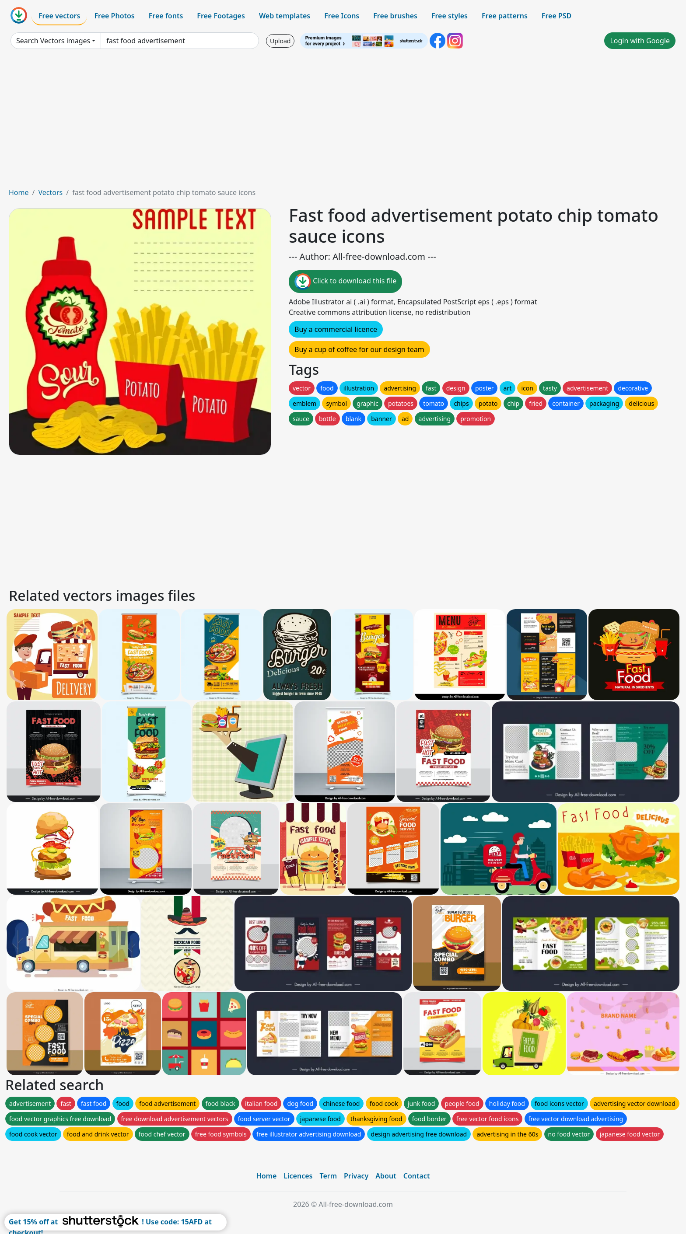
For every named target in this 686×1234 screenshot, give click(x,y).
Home (19, 192)
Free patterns (505, 16)
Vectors (50, 192)
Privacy (356, 1176)
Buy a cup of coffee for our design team (359, 349)
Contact (416, 1176)
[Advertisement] (343, 121)
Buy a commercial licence (335, 329)
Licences (298, 1176)
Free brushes (395, 16)
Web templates (284, 16)
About (385, 1176)
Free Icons (341, 16)
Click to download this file (345, 281)
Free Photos (114, 16)
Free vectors (59, 16)
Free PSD (556, 16)
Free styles (449, 16)
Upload (280, 41)
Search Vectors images (53, 40)
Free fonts (166, 16)
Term (328, 1176)
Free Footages (221, 16)
